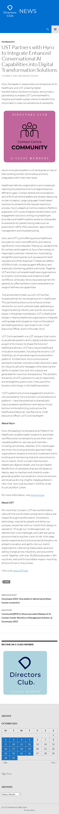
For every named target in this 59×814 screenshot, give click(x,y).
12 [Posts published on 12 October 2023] (29, 744)
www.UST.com (20, 570)
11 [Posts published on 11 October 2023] (21, 744)
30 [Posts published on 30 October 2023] (5, 758)
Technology (8, 42)
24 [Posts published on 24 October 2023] (13, 753)
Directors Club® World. (17, 807)
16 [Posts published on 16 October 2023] (5, 748)
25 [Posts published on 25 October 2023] (21, 753)
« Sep (4, 762)
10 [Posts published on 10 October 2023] (13, 744)
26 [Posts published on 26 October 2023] (29, 753)
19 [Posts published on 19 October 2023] (29, 748)
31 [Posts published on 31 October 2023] (13, 758)
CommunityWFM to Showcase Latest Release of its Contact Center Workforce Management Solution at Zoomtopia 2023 (29, 615)
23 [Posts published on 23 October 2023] (5, 753)
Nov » (54, 762)
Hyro (6, 582)
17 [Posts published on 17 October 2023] (13, 748)
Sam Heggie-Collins (28, 76)
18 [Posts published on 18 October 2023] (21, 748)
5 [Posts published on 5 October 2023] (29, 739)
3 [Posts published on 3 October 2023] (13, 739)
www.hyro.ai (37, 495)
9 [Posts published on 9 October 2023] (5, 744)
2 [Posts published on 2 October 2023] (5, 739)
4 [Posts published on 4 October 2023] (21, 739)
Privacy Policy (29, 810)
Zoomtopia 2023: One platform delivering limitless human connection (29, 598)
